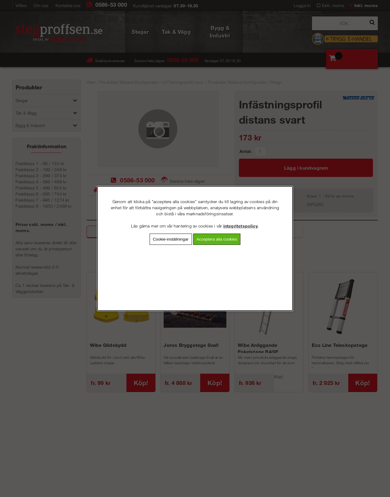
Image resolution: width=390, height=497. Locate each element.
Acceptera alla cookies (217, 239)
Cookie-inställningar (171, 239)
